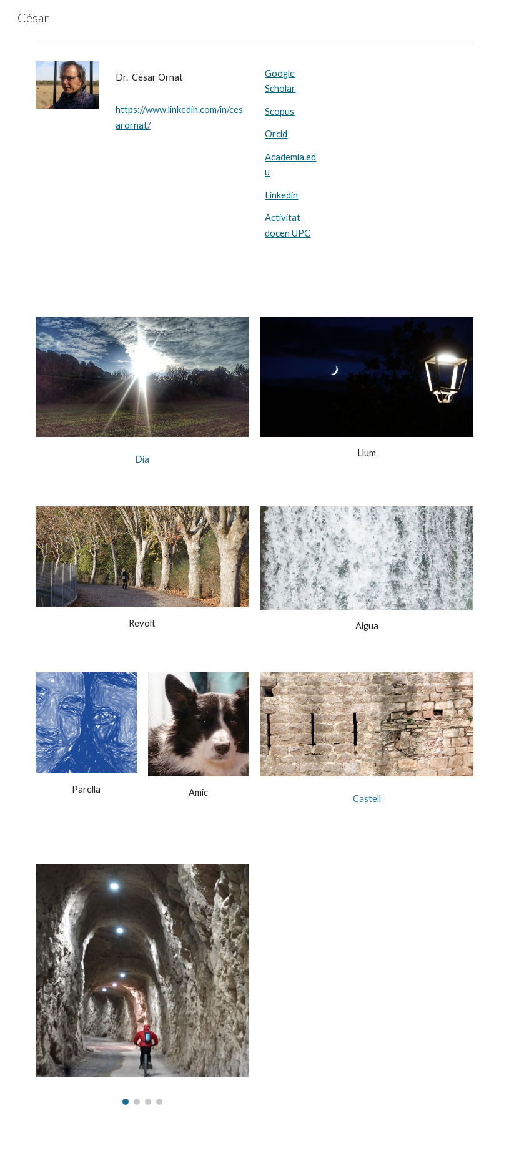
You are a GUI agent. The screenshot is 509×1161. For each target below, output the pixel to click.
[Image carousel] (142, 984)
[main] (180, 77)
